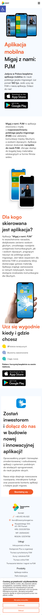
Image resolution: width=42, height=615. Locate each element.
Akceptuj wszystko (21, 600)
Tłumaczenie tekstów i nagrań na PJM (21, 563)
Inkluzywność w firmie (21, 545)
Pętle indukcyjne (21, 576)
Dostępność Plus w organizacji (21, 549)
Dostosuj (21, 605)
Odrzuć (21, 611)
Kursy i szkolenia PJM (21, 556)
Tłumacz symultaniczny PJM (21, 552)
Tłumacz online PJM (21, 560)
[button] (3, 9)
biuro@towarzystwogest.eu (22, 520)
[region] (21, 596)
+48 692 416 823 (22, 516)
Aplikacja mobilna (21, 572)
